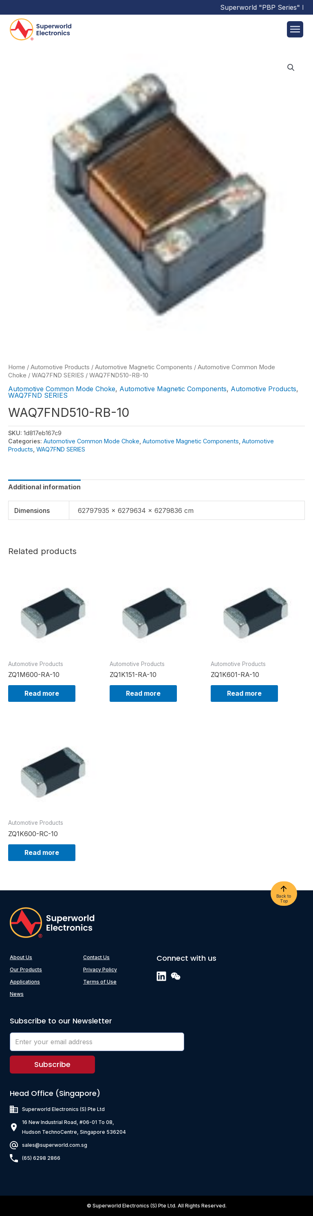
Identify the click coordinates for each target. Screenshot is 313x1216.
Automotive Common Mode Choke (61, 389)
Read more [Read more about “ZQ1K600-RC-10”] (41, 852)
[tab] (44, 487)
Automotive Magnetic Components (143, 367)
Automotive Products (60, 367)
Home (16, 367)
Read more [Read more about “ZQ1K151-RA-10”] (143, 693)
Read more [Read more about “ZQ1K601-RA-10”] (244, 693)
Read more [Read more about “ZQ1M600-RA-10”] (41, 693)
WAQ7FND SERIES (58, 375)
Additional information (44, 487)
